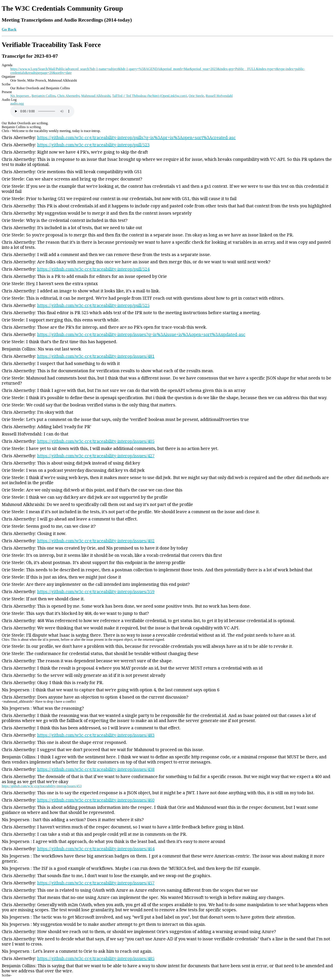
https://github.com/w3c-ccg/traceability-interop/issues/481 (95, 356)
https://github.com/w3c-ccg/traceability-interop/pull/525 (93, 305)
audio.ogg (17, 103)
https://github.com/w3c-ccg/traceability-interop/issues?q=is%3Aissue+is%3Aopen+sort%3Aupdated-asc (141, 334)
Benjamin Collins (44, 96)
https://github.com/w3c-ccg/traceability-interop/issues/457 (95, 882)
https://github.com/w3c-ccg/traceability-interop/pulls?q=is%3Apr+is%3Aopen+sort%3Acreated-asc (136, 137)
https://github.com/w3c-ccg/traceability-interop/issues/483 (95, 735)
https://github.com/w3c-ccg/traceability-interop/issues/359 (95, 591)
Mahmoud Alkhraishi (95, 96)
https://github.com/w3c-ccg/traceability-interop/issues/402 (95, 540)
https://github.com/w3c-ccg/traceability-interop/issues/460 (95, 800)
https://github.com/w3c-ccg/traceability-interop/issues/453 (42, 786)
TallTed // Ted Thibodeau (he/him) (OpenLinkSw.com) (149, 96)
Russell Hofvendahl (219, 96)
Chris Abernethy (68, 96)
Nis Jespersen (20, 96)
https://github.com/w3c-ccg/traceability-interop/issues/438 (95, 769)
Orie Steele (196, 96)
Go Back (9, 29)
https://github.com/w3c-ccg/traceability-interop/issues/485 (95, 958)
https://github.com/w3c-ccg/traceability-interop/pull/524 (93, 269)
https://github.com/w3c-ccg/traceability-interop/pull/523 (93, 144)
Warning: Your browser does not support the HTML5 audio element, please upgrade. (42, 111)
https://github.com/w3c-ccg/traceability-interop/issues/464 (95, 848)
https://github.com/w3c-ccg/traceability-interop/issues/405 (95, 441)
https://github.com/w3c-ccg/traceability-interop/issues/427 (95, 455)
